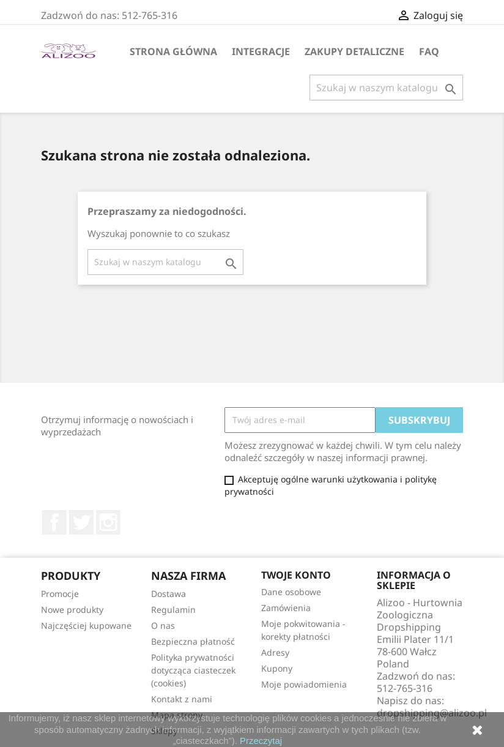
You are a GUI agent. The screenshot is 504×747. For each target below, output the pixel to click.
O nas (163, 625)
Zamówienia (286, 608)
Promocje (60, 593)
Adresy (275, 652)
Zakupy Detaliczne (354, 51)
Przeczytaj (261, 740)
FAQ (429, 51)
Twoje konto (296, 575)
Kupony (276, 668)
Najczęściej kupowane (86, 625)
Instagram (108, 522)
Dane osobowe (291, 592)
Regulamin (173, 609)
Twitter (81, 522)
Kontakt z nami (181, 699)
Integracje (261, 51)
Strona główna (173, 51)
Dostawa (168, 593)
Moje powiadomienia (304, 684)
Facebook (54, 522)
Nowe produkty (72, 609)
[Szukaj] (386, 87)
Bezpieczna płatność (193, 641)
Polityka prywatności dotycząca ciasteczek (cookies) (193, 670)
